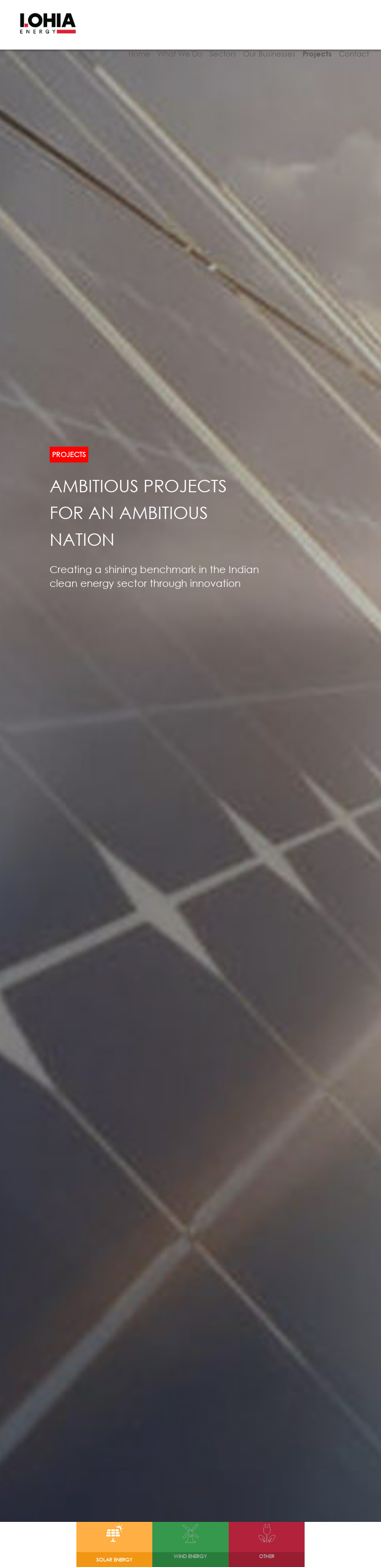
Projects (315, 42)
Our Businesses (266, 42)
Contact (354, 42)
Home (130, 42)
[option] (190, 761)
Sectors (217, 42)
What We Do (172, 42)
